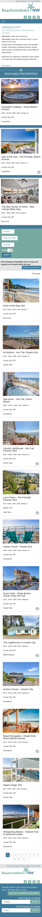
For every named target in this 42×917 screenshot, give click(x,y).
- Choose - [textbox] (7, 902)
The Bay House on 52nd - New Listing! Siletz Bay (18, 207)
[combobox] (16, 902)
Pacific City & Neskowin (19, 36)
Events (34, 887)
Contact (24, 890)
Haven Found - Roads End (17, 546)
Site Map (11, 890)
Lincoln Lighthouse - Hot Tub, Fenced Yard (18, 449)
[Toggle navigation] (3, 21)
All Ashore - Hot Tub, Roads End (20, 352)
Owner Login (21, 1)
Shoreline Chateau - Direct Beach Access (19, 108)
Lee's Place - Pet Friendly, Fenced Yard (17, 498)
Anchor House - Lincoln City (18, 689)
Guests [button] (6, 231)
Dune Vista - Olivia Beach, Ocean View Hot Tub (17, 594)
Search (35, 902)
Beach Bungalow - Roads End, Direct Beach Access (19, 737)
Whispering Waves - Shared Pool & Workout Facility (21, 833)
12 (24, 859)
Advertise (5, 887)
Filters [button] (6, 244)
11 (19, 859)
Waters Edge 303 (12, 785)
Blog (17, 890)
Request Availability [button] (31, 267)
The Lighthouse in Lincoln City (19, 642)
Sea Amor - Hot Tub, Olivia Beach (17, 400)
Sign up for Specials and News (24, 893)
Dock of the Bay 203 (14, 305)
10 (14, 859)
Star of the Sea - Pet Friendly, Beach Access (21, 157)
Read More (6, 66)
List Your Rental (34, 1)
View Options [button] (9, 238)
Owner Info (25, 887)
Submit (6, 255)
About (4, 890)
